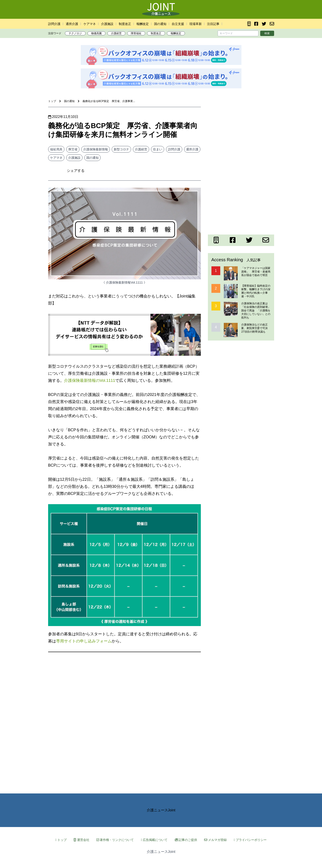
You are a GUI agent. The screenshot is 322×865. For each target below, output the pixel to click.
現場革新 (195, 24)
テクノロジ (75, 33)
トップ (61, 840)
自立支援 (178, 24)
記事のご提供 (186, 840)
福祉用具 (56, 149)
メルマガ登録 (215, 840)
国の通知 (160, 24)
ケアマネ (89, 24)
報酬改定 (142, 24)
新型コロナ (121, 149)
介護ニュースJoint (161, 810)
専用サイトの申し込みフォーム (84, 641)
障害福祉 (136, 33)
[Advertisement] (241, 134)
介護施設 (107, 24)
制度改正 (125, 24)
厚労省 (72, 149)
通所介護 (72, 24)
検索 (267, 33)
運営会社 (81, 840)
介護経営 (116, 33)
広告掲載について (154, 840)
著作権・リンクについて (115, 840)
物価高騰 (96, 33)
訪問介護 (54, 24)
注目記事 (213, 24)
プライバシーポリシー (250, 840)
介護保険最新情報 (95, 149)
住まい (157, 149)
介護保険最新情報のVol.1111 (89, 380)
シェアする (76, 170)
